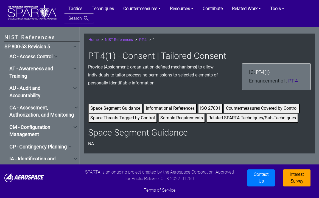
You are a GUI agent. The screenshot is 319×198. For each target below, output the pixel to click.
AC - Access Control (30, 56)
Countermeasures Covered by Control (262, 108)
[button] (142, 9)
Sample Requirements (181, 117)
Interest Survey (297, 178)
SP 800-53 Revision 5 (27, 47)
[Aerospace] (24, 177)
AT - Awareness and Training (31, 72)
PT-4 (143, 39)
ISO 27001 (210, 108)
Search (78, 18)
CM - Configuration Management (29, 131)
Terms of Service (159, 190)
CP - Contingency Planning (38, 147)
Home (93, 39)
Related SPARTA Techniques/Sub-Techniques (252, 117)
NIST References (119, 39)
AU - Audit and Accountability (24, 92)
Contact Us (261, 178)
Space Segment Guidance (115, 108)
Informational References (170, 108)
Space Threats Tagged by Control (122, 117)
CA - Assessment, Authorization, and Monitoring (41, 111)
